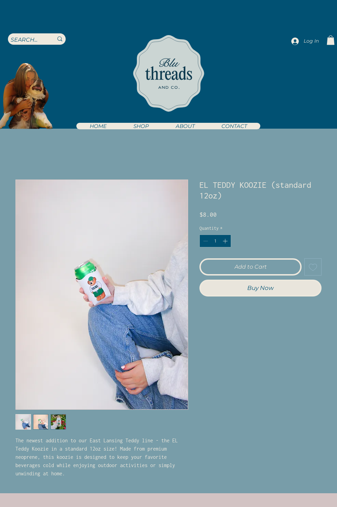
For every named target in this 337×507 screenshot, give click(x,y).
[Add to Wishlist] (313, 267)
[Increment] (225, 241)
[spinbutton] (215, 241)
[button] (141, 126)
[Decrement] (204, 241)
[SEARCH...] (27, 39)
